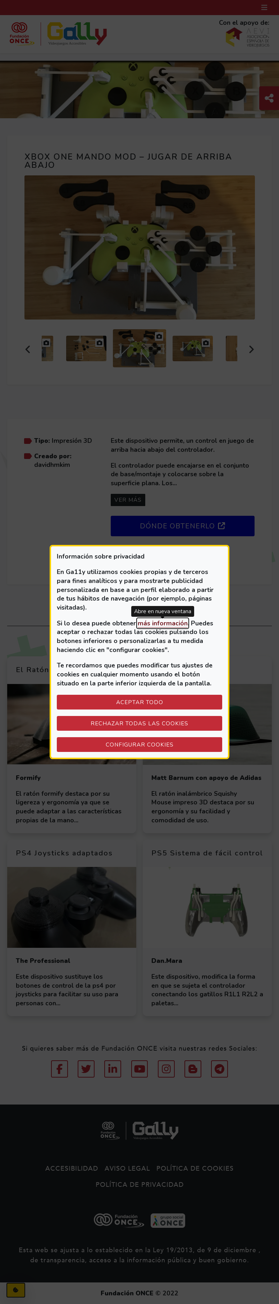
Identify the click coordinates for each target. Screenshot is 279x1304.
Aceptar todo (139, 702)
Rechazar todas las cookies (139, 723)
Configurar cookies (164, 744)
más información (163, 623)
